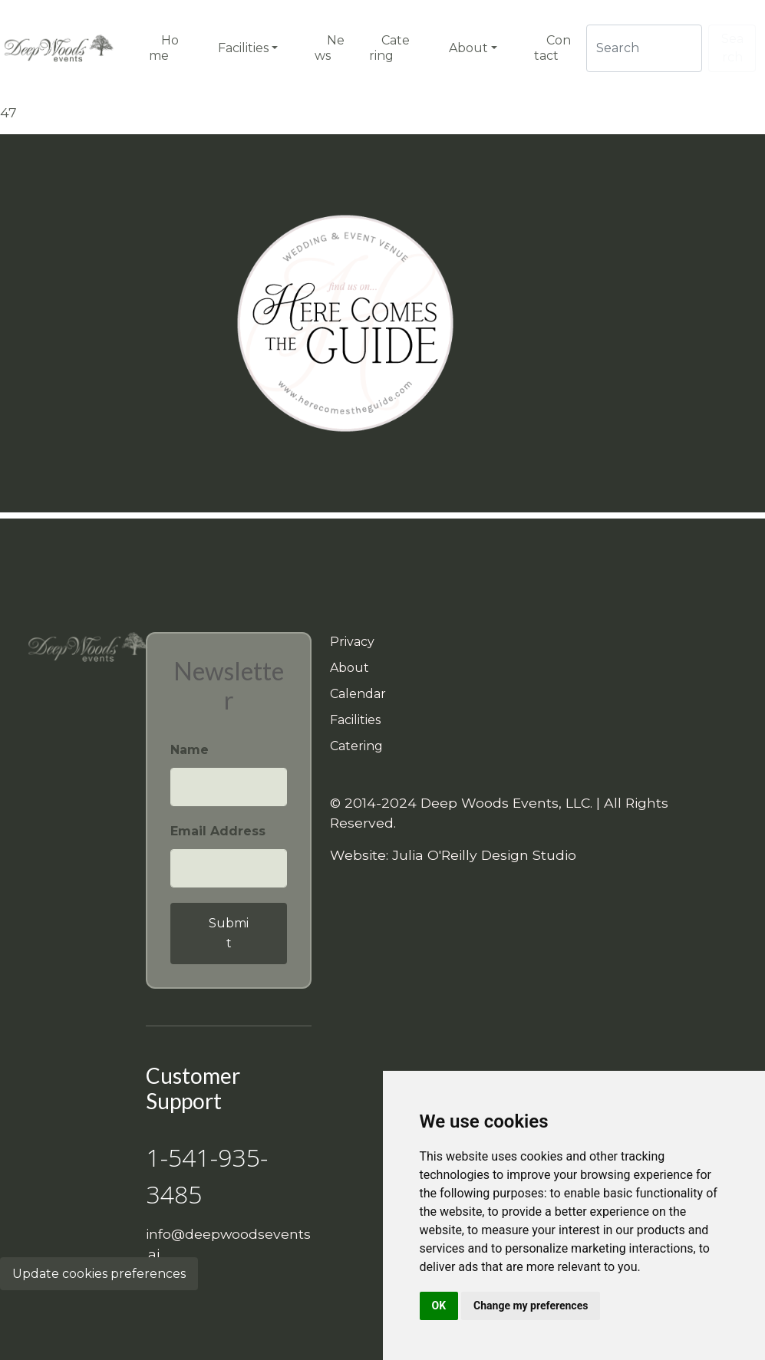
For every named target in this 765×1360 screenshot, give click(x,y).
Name (189, 750)
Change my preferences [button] (530, 1305)
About (349, 667)
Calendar (358, 694)
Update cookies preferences (99, 1273)
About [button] (468, 48)
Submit (229, 933)
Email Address (217, 831)
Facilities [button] (243, 48)
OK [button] (439, 1305)
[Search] (644, 48)
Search (732, 47)
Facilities (355, 720)
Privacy (352, 641)
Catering (356, 746)
